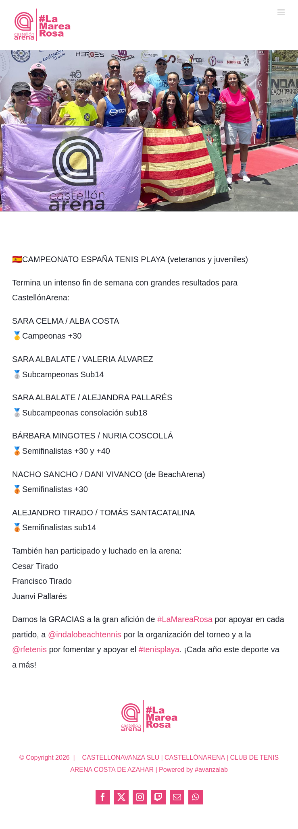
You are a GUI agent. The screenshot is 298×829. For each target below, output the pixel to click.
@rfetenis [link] (29, 649)
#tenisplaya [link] (159, 649)
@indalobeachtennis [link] (84, 634)
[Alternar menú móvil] (281, 12)
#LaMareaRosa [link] (185, 619)
